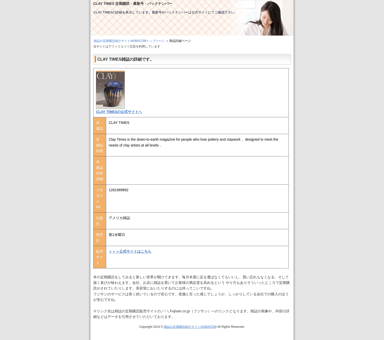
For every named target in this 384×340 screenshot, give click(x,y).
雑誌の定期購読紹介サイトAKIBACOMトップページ (129, 41)
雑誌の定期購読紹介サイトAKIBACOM (190, 327)
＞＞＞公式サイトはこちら (130, 251)
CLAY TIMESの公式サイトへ (119, 112)
